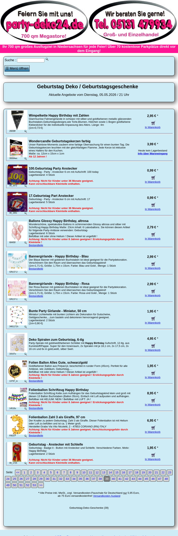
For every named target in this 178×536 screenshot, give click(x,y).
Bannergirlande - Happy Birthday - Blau (59, 256)
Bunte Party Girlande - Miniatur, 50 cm (58, 311)
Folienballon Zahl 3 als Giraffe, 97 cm (57, 417)
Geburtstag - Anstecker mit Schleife (56, 444)
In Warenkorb (153, 126)
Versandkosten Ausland (106, 495)
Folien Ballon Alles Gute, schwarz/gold (58, 362)
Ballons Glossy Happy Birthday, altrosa (58, 221)
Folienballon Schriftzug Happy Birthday (59, 390)
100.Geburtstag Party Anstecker (53, 168)
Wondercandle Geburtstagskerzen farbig (59, 141)
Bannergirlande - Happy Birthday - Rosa (59, 283)
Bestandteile (36, 245)
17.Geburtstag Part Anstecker (51, 195)
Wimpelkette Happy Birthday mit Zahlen (59, 115)
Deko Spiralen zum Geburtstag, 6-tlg (56, 339)
